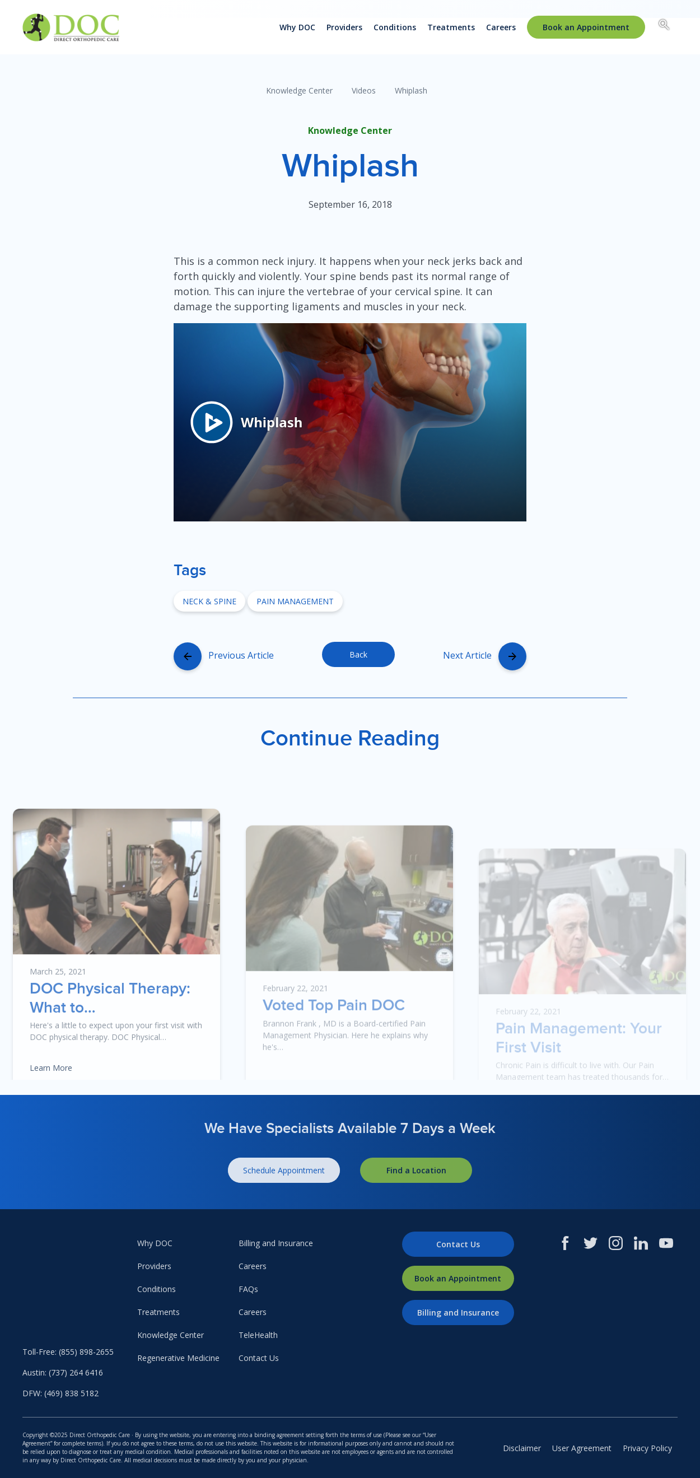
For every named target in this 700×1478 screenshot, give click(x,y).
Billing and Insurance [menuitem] (276, 1243)
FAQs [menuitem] (248, 1289)
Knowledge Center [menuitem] (170, 1335)
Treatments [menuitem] (451, 27)
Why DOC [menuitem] (297, 27)
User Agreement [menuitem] (582, 1448)
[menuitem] (586, 27)
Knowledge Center (299, 90)
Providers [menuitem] (344, 27)
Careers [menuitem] (501, 27)
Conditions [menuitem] (395, 27)
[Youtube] (666, 1243)
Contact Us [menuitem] (259, 1358)
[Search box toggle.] (664, 26)
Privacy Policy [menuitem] (647, 1448)
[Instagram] (615, 1243)
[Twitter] (590, 1243)
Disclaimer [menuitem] (522, 1448)
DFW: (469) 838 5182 (60, 1393)
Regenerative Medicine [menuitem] (178, 1358)
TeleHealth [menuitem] (258, 1335)
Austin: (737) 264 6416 (62, 1372)
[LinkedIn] (640, 1243)
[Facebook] (565, 1243)
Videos (364, 90)
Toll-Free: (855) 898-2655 (68, 1351)
